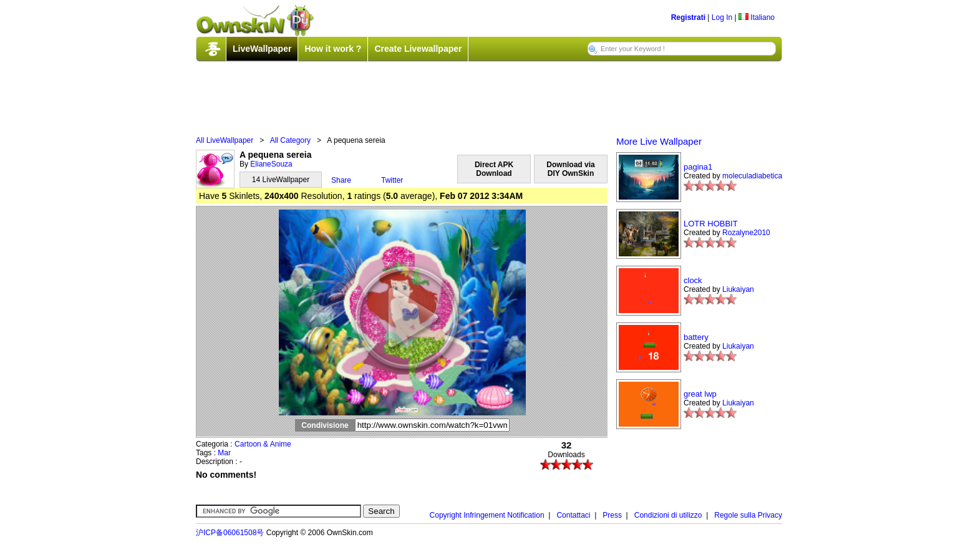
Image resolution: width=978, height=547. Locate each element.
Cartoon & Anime (263, 444)
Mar (224, 452)
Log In (722, 17)
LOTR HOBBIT (711, 223)
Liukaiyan (738, 289)
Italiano (756, 17)
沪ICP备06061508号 (230, 532)
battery (696, 337)
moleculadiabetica (752, 176)
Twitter (392, 180)
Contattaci (573, 515)
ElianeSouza (271, 164)
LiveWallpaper (262, 49)
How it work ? (332, 49)
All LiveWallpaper (224, 140)
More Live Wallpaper (659, 141)
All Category (290, 140)
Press (612, 515)
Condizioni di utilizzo (668, 515)
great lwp (700, 394)
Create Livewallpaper (418, 49)
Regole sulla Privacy (748, 515)
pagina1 (698, 167)
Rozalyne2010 (746, 232)
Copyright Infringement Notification (487, 515)
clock (693, 280)
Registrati (688, 17)
